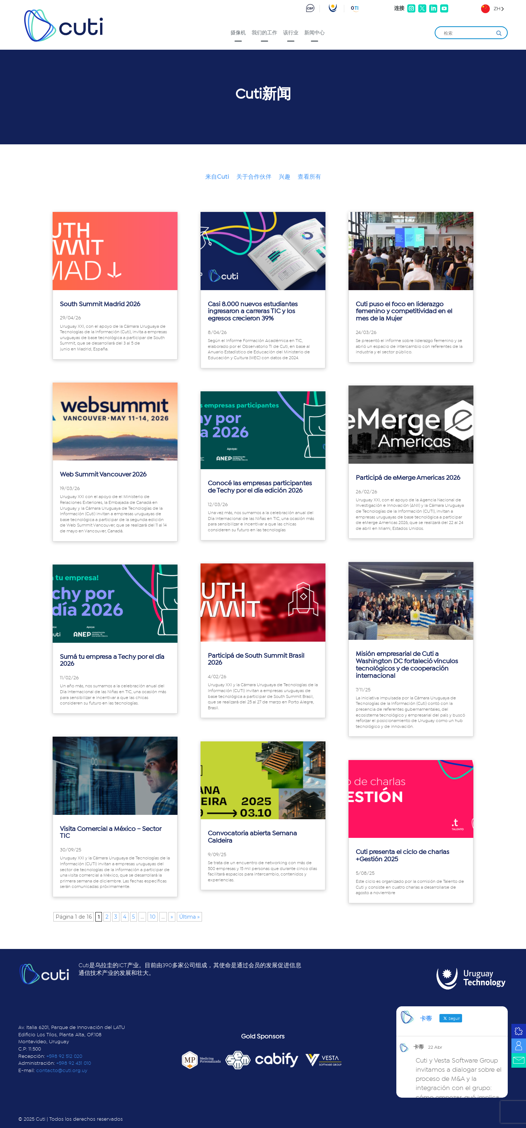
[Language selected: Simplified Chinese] (492, 8)
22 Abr (435, 1047)
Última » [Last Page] (189, 917)
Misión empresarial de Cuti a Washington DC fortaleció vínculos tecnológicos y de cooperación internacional (407, 665)
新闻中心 (314, 32)
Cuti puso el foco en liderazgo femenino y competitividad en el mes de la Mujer (404, 311)
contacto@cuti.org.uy (61, 1070)
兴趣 (284, 176)
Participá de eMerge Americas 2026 (408, 478)
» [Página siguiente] (172, 917)
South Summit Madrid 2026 (100, 304)
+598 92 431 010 (73, 1063)
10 (153, 917)
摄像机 (238, 32)
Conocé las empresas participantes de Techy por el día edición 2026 (260, 487)
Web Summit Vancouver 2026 (103, 474)
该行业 (290, 32)
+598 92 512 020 (64, 1056)
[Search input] (468, 33)
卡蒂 (418, 1047)
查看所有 (309, 176)
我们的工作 (264, 32)
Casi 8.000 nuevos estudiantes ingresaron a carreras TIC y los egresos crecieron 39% (253, 311)
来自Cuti (217, 176)
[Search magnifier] (499, 33)
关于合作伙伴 (253, 176)
